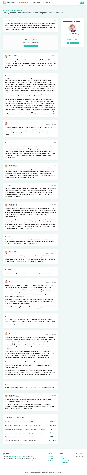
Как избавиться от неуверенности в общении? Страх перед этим (20, 440)
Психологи (62, 458)
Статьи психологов (64, 462)
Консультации (6, 10)
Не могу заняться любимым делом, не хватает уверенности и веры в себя (23, 425)
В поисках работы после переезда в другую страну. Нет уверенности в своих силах (25, 433)
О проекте (50, 456)
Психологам (50, 458)
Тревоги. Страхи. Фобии (16, 10)
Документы (50, 460)
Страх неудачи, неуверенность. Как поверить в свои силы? (19, 436)
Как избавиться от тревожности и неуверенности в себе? (19, 421)
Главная (61, 456)
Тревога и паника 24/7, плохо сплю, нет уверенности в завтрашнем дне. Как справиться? (25, 429)
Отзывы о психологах (64, 460)
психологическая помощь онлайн (17, 456)
